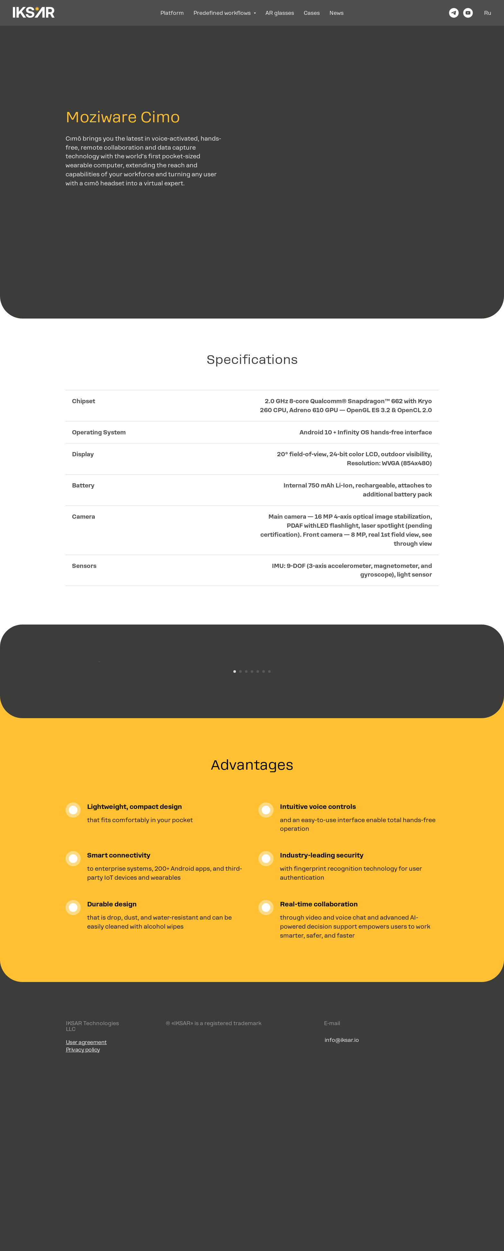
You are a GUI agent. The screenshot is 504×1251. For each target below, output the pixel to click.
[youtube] (468, 13)
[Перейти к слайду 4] (252, 848)
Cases (312, 13)
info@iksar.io (342, 1217)
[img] (416, 1218)
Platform (172, 13)
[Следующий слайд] (406, 750)
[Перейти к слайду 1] (234, 848)
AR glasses (280, 13)
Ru (487, 13)
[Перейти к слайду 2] (240, 848)
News (336, 13)
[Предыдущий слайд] (97, 750)
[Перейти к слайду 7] (269, 848)
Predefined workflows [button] (223, 13)
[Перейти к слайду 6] (263, 848)
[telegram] (454, 13)
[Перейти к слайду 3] (246, 848)
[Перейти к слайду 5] (257, 848)
